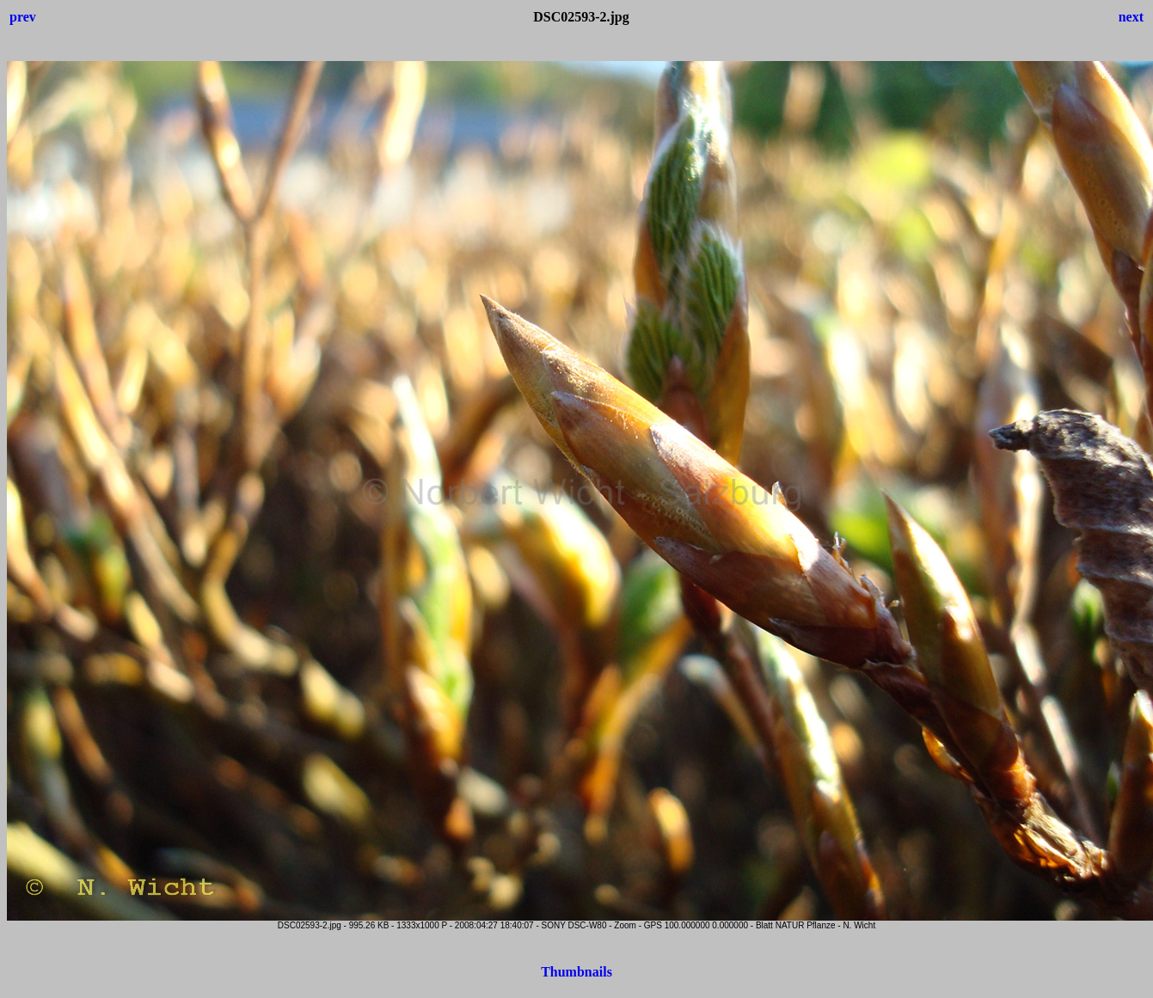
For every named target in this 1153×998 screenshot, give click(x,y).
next (1131, 16)
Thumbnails (576, 971)
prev (22, 16)
